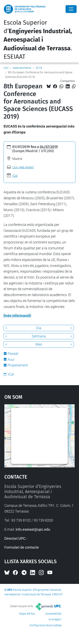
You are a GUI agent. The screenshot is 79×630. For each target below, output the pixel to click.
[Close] (71, 9)
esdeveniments (22, 67)
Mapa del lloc (27, 613)
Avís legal (54, 619)
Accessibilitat (53, 613)
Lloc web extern (23, 167)
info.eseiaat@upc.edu (33, 529)
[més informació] (17, 315)
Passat (13, 353)
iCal (15, 176)
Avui (11, 359)
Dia (38, 328)
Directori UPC (14, 538)
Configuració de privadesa (46, 625)
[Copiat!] (73, 86)
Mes (38, 344)
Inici (6, 67)
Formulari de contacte (21, 547)
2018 (39, 67)
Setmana (39, 336)
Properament (18, 365)
